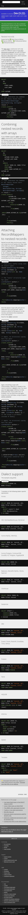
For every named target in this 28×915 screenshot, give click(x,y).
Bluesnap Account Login (9, 860)
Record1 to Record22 (7, 55)
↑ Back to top (14, 837)
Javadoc (6, 890)
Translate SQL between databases (11, 897)
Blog (2, 6)
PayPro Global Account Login (10, 858)
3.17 (22, 16)
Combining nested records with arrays (12, 128)
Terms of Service (7, 873)
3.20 (11, 16)
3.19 (14, 16)
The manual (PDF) (8, 889)
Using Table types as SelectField (13, 804)
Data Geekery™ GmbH (16, 906)
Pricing (23, 4)
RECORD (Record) (9, 810)
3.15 (3, 17)
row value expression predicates (12, 51)
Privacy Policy (7, 871)
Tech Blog (6, 844)
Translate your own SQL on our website (13, 781)
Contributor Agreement (9, 874)
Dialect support (12, 472)
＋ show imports (5, 94)
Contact (6, 857)
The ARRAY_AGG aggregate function (14, 806)
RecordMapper (10, 247)
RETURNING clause (9, 66)
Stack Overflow (7, 847)
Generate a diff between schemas (11, 899)
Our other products (8, 896)
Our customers (7, 842)
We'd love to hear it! (7, 830)
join (24, 144)
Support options (7, 855)
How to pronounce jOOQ (9, 901)
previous (20, 792)
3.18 (18, 16)
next (25, 792)
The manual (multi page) (9, 887)
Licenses (6, 868)
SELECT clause (20, 64)
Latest (3, 16)
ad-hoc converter (12, 253)
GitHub (5, 846)
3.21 (7, 16)
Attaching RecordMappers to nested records (14, 233)
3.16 (25, 16)
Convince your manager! (9, 894)
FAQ (5, 882)
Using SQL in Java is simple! (10, 892)
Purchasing (6, 869)
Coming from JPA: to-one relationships (15, 820)
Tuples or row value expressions (13, 808)
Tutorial (6, 884)
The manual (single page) (9, 885)
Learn (22, 2)
